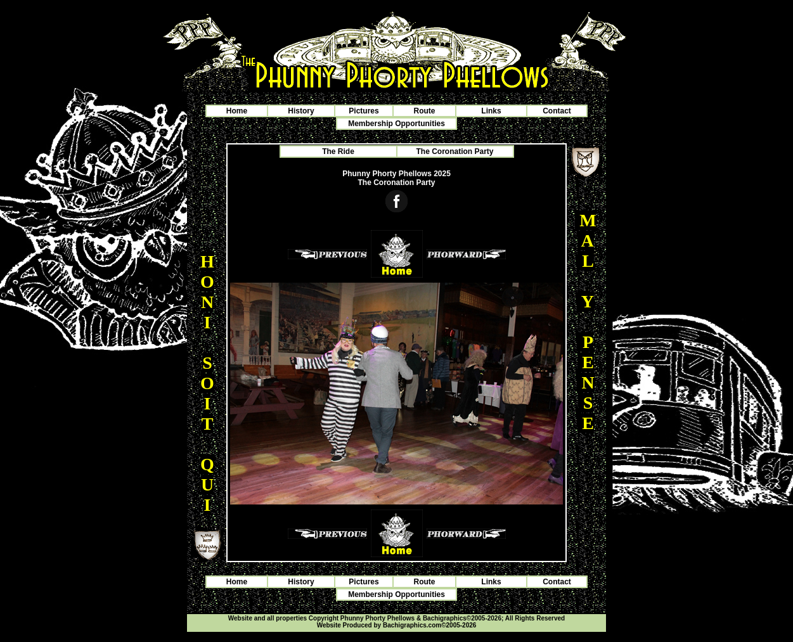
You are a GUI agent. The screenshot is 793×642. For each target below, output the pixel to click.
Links (491, 110)
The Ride (338, 151)
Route (424, 110)
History (301, 110)
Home (236, 110)
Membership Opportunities (396, 123)
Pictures (363, 110)
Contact (557, 110)
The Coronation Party (454, 151)
